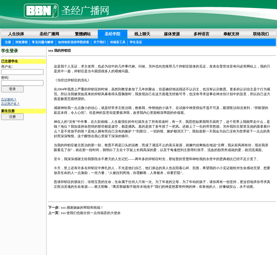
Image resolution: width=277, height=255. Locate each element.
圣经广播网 (49, 34)
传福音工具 (117, 42)
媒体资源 (172, 34)
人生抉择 (16, 34)
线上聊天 (142, 34)
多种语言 (201, 34)
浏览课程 (21, 42)
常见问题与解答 (43, 42)
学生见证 (136, 42)
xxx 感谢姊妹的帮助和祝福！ (82, 208)
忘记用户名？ (10, 103)
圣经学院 (112, 34)
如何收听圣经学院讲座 (73, 42)
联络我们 (261, 34)
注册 (8, 42)
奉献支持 (231, 34)
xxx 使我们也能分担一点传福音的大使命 (91, 213)
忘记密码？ (9, 99)
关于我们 (99, 42)
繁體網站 (83, 34)
